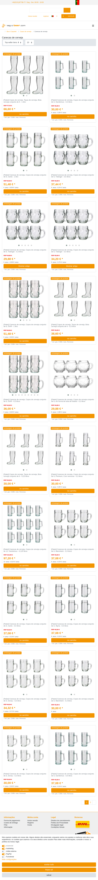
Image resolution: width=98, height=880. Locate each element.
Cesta (29, 825)
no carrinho (32, 114)
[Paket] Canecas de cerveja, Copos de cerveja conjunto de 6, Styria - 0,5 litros (72, 625)
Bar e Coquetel (11, 31)
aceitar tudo (49, 864)
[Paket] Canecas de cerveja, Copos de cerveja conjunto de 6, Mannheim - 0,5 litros (72, 550)
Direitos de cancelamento (60, 820)
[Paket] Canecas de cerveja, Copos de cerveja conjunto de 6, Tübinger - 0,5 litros (72, 176)
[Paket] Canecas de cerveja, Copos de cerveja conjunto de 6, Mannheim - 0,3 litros (72, 700)
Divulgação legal (57, 825)
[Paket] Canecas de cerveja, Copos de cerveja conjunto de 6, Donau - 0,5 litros (25, 700)
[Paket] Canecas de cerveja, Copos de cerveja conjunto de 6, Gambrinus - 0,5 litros (72, 775)
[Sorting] (13, 42)
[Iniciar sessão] (31, 16)
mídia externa (11, 851)
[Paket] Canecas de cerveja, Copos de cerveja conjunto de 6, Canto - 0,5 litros (25, 625)
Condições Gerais (57, 827)
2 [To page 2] (90, 802)
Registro (30, 823)
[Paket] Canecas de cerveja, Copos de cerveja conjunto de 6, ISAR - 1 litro (25, 325)
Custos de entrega (11, 823)
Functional (10, 857)
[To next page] (94, 802)
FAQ (5, 825)
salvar (49, 875)
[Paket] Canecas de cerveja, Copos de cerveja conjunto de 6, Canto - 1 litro (25, 176)
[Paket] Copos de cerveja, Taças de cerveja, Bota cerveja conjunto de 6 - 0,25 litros (22, 475)
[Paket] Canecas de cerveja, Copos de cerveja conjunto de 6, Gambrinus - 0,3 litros (72, 101)
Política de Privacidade (59, 823)
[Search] (67, 10)
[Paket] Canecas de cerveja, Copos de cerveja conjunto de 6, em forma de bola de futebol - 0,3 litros (72, 400)
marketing (10, 848)
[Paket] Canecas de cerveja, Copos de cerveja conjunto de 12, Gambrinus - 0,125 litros (25, 550)
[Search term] (46, 10)
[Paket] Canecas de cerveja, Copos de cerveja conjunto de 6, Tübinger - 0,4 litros (72, 251)
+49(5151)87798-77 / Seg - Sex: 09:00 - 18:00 (28, 2)
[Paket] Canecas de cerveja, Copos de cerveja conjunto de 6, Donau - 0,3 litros (25, 775)
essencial (9, 846)
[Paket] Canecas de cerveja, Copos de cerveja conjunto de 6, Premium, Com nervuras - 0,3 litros (72, 475)
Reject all (49, 870)
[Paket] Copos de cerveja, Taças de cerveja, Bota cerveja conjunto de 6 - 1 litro (22, 101)
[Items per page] (29, 42)
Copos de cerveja (25, 31)
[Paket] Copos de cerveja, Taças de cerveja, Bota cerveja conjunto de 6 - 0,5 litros (70, 325)
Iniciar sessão (32, 820)
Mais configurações (9, 859)
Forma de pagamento (12, 820)
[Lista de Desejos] (58, 16)
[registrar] (44, 16)
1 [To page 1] (86, 802)
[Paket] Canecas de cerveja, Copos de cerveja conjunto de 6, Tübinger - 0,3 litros (25, 251)
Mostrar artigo (32, 266)
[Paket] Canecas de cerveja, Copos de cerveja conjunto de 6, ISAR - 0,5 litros (25, 400)
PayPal (8, 854)
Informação (8, 827)
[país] (52, 16)
